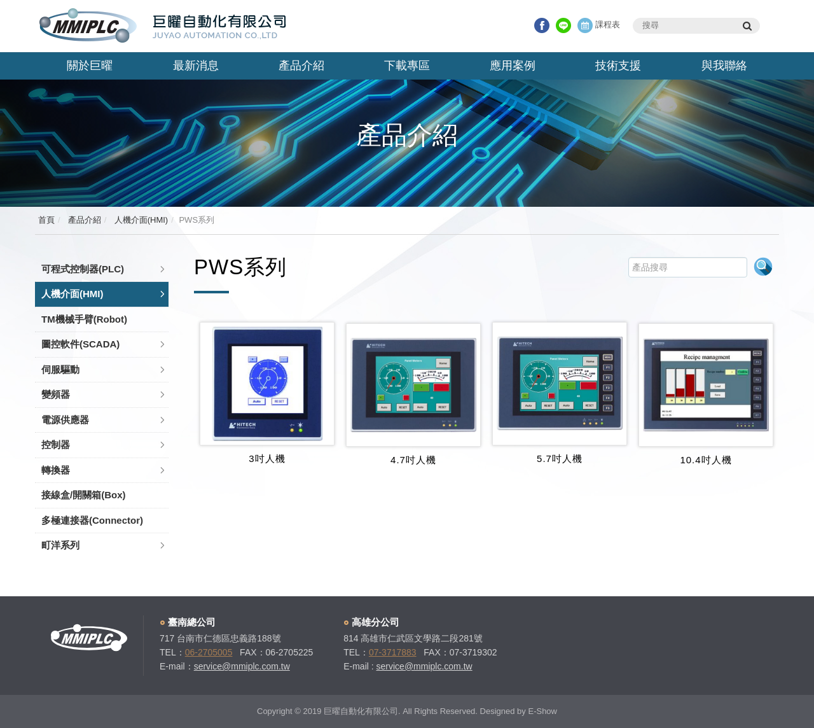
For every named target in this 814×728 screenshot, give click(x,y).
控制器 (55, 444)
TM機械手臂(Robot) (84, 319)
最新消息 (196, 65)
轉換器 (55, 470)
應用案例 (512, 65)
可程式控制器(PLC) (82, 268)
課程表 (598, 24)
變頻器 (55, 394)
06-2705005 (209, 652)
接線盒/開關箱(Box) (83, 494)
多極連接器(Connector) (92, 520)
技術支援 (618, 65)
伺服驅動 (60, 369)
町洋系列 (60, 545)
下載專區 (407, 65)
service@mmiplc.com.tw (242, 666)
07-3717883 (393, 652)
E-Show (542, 711)
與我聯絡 (724, 65)
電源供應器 (65, 419)
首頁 (46, 220)
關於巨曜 (90, 65)
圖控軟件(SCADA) (80, 344)
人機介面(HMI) (140, 220)
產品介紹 (301, 65)
